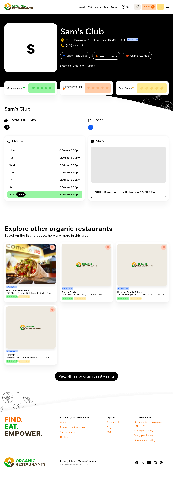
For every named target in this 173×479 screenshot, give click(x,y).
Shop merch (112, 422)
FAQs (109, 431)
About (82, 6)
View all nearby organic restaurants (86, 376)
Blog (106, 6)
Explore (110, 417)
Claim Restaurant (75, 55)
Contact (114, 6)
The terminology (69, 431)
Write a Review (106, 56)
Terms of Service (87, 461)
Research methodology (72, 427)
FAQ (90, 6)
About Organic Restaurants (74, 417)
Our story (65, 422)
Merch (98, 6)
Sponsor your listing (144, 440)
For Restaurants (142, 417)
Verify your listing (143, 435)
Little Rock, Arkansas (84, 65)
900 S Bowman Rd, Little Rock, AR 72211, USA (125, 192)
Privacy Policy (67, 461)
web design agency (72, 464)
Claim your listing (143, 430)
